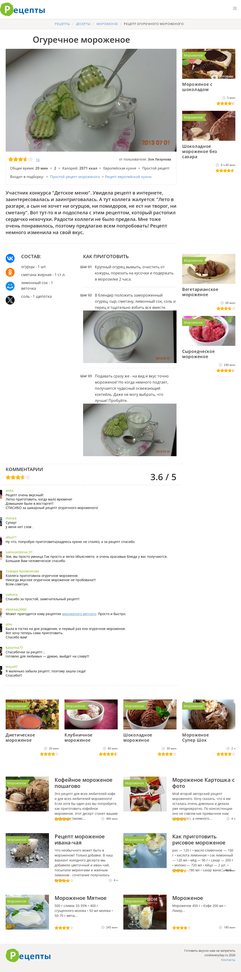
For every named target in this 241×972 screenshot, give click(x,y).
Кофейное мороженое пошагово (83, 783)
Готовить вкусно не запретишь (22, 9)
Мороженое (193, 55)
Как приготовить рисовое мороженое (198, 839)
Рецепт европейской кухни (128, 176)
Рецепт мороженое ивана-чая (80, 839)
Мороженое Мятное (81, 898)
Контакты (228, 960)
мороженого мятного (79, 614)
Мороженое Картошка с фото (203, 783)
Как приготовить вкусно (28, 955)
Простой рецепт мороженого (75, 176)
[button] (235, 8)
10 (38, 159)
